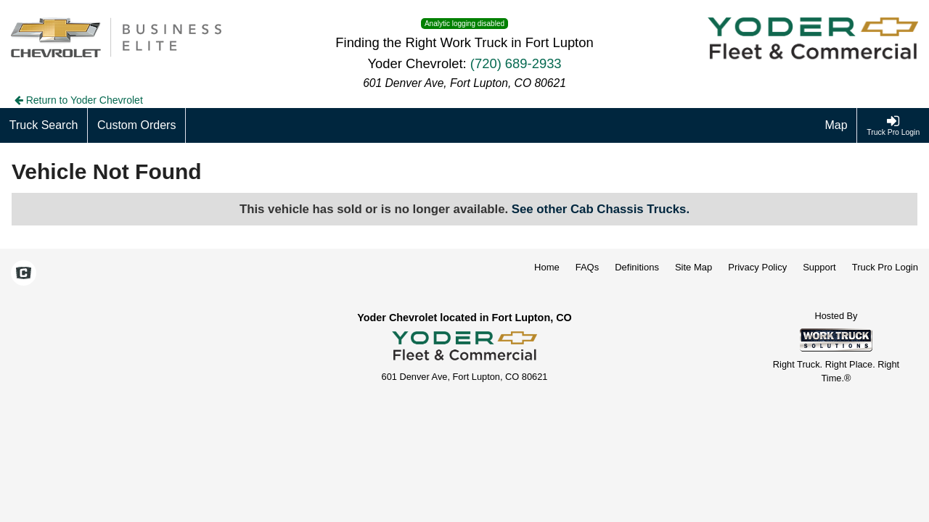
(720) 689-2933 (516, 63)
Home (547, 267)
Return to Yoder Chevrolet (79, 100)
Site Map (693, 267)
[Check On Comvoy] (23, 274)
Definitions (637, 267)
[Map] (837, 125)
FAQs (587, 267)
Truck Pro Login (885, 267)
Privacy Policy (757, 267)
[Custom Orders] (137, 125)
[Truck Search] (44, 125)
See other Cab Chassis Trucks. (600, 209)
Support (819, 267)
